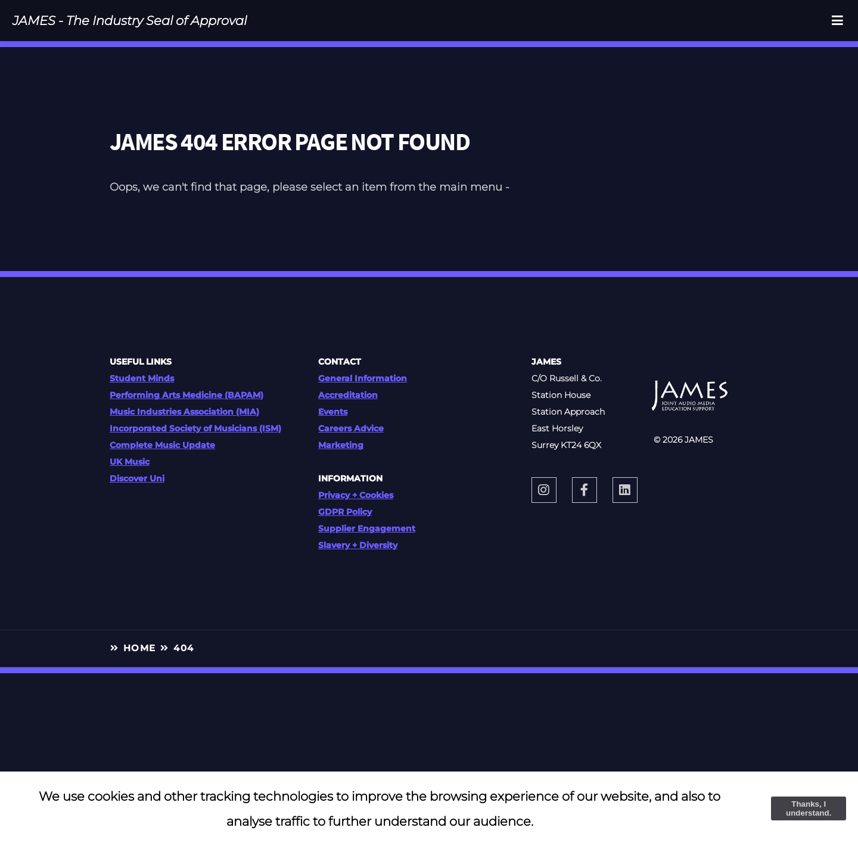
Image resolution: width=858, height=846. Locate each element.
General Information (362, 378)
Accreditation (348, 395)
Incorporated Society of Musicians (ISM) (195, 428)
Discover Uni (137, 478)
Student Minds (142, 378)
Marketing (340, 445)
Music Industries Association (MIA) (184, 411)
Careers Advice (351, 428)
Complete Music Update (162, 445)
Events (332, 411)
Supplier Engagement (366, 528)
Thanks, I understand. (808, 808)
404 (183, 648)
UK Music (130, 461)
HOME (139, 648)
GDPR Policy (345, 511)
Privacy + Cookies (355, 495)
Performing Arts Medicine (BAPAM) (186, 395)
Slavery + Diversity (357, 545)
